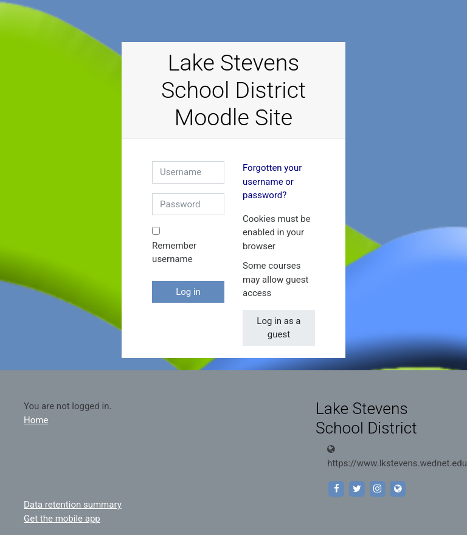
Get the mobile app (62, 518)
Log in (188, 291)
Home (36, 420)
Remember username (174, 252)
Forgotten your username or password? (272, 181)
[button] (286, 247)
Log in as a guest (278, 328)
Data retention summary (73, 504)
